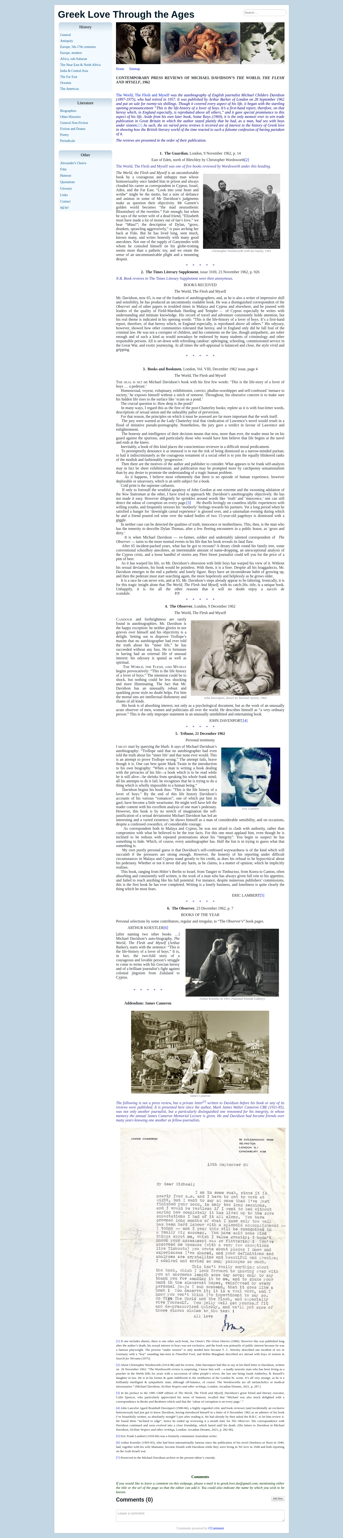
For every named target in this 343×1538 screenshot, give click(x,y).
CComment (216, 1528)
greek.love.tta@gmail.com (239, 1483)
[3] (191, 503)
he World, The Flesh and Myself (143, 95)
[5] (262, 895)
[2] (246, 160)
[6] (166, 928)
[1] (140, 125)
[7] (118, 1457)
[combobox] (264, 12)
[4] (245, 721)
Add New (278, 1498)
